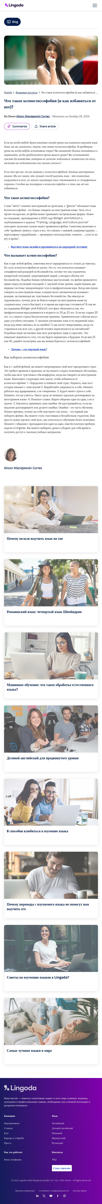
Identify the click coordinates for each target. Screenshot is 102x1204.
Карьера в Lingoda (14, 1138)
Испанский (57, 1143)
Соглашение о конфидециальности (54, 1191)
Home (8, 92)
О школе (8, 1128)
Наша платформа (12, 1160)
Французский (59, 1138)
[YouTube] (51, 1196)
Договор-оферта (80, 1191)
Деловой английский (62, 1128)
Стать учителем (62, 1168)
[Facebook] (57, 1196)
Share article (45, 126)
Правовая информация (25, 1191)
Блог (6, 1133)
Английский (58, 1123)
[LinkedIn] (37, 1196)
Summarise (17, 126)
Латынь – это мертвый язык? (29, 349)
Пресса (7, 1143)
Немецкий (57, 1133)
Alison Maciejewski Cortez (33, 116)
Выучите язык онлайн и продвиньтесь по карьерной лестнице (49, 247)
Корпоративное (12, 1123)
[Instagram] (64, 1196)
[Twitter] (44, 1196)
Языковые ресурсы (26, 92)
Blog (12, 22)
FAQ (54, 1160)
